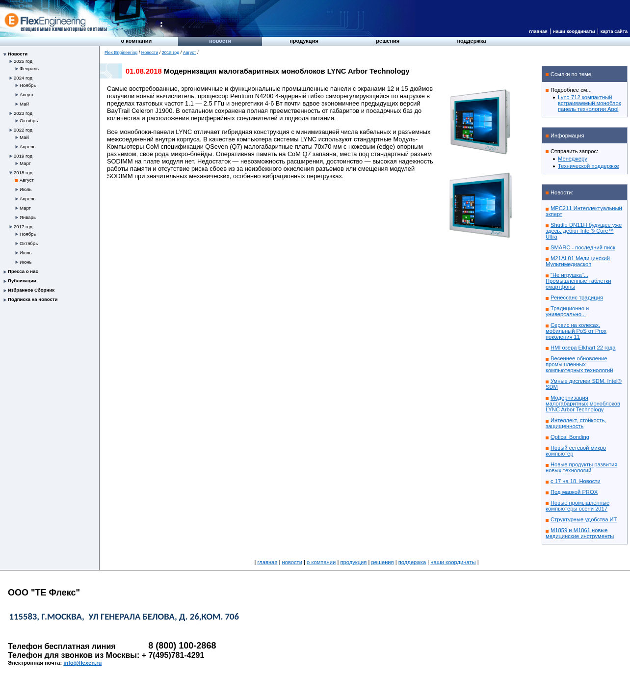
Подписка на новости (32, 299)
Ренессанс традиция (577, 297)
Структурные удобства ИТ (584, 519)
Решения (387, 41)
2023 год (23, 113)
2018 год (23, 172)
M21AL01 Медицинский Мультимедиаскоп (578, 261)
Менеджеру (572, 159)
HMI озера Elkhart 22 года (583, 348)
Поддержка (471, 41)
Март (25, 163)
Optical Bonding (570, 437)
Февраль (29, 68)
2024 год (23, 78)
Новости (220, 41)
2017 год (23, 226)
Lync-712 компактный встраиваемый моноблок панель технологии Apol (589, 103)
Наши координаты (574, 31)
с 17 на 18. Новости (576, 481)
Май (24, 104)
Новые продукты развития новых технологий (581, 467)
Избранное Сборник (31, 290)
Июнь (25, 262)
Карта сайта (614, 31)
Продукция (303, 41)
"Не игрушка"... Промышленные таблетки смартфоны (578, 281)
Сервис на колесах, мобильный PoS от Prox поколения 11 (576, 331)
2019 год (23, 156)
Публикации (22, 280)
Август (27, 94)
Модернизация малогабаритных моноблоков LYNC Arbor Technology (583, 403)
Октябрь (29, 120)
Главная (538, 31)
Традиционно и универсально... (567, 311)
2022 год (23, 130)
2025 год (23, 61)
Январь (28, 217)
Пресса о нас (23, 271)
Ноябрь (28, 85)
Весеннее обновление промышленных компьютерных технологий (579, 364)
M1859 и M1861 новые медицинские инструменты (580, 533)
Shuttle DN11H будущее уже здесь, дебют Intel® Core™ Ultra (584, 231)
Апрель (28, 146)
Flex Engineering (121, 52)
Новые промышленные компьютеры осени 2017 (577, 506)
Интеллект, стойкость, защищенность (576, 423)
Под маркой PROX (574, 492)
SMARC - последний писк (583, 247)
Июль (25, 189)
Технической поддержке (588, 166)
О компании (136, 41)
